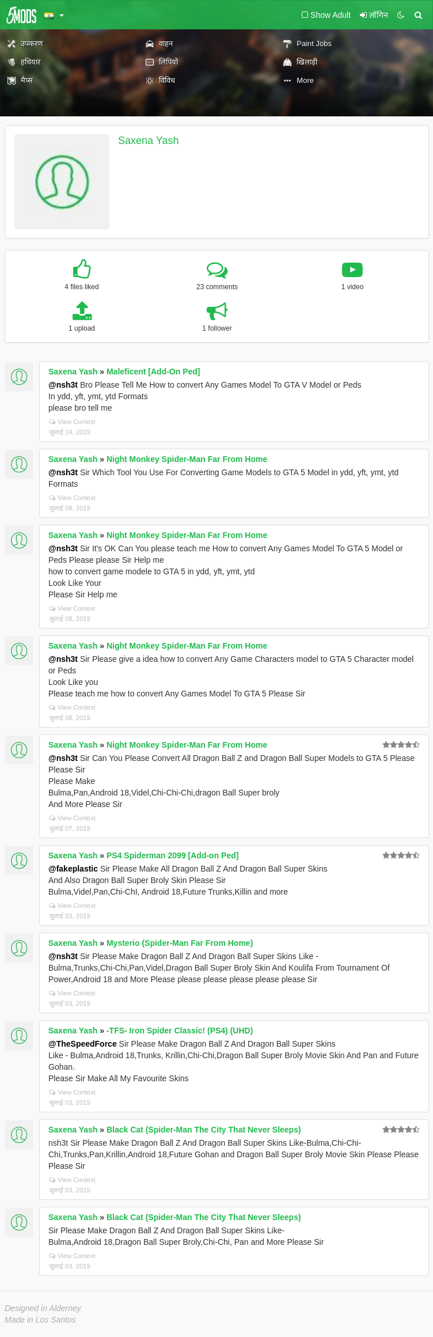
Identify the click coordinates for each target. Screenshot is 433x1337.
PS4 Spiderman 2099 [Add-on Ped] (173, 855)
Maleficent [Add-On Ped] (153, 371)
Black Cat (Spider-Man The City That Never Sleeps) (204, 1129)
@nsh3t (63, 384)
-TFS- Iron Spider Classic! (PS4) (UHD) (180, 1030)
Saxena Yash (148, 140)
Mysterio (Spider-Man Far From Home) (180, 943)
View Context (72, 421)
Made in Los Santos (40, 1319)
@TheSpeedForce (82, 1043)
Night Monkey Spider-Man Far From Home (187, 459)
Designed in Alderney (43, 1308)
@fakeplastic (73, 868)
